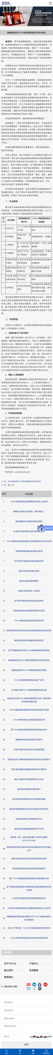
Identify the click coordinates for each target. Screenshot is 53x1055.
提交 (26, 1044)
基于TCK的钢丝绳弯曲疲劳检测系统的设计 (28, 730)
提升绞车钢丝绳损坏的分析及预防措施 (28, 799)
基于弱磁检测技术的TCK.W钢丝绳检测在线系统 (29, 650)
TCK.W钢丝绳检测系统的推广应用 (29, 680)
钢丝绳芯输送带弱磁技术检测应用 (29, 640)
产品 (19, 1052)
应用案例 (33, 970)
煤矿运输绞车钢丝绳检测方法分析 (29, 779)
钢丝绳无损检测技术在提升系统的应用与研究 (29, 809)
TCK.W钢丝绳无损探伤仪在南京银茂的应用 (29, 938)
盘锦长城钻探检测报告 (29, 581)
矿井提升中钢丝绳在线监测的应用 (29, 561)
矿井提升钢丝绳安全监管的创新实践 (29, 531)
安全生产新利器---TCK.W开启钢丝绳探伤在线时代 (29, 928)
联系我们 (8, 977)
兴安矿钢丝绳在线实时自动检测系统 (29, 749)
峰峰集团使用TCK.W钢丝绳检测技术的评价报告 (29, 660)
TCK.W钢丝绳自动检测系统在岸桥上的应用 (29, 501)
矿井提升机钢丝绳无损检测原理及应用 (28, 898)
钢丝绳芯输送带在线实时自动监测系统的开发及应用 (29, 630)
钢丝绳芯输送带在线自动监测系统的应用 (29, 858)
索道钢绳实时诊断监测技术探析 (29, 521)
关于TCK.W (10, 963)
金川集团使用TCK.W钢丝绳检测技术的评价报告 (24, 481)
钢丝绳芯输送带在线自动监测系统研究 (28, 868)
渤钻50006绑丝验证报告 (29, 571)
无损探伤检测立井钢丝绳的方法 (29, 819)
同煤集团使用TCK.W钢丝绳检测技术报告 (29, 670)
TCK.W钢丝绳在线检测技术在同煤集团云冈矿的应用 (29, 541)
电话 (6, 1052)
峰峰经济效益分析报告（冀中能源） (29, 511)
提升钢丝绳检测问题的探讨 (29, 789)
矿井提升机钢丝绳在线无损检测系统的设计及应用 (29, 908)
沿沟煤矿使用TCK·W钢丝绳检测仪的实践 (29, 690)
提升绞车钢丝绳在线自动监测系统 (29, 601)
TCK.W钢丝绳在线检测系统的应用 (29, 620)
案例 (33, 1052)
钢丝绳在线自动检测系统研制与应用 (29, 611)
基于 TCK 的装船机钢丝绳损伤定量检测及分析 (29, 878)
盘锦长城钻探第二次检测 (29, 591)
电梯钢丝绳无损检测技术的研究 (29, 739)
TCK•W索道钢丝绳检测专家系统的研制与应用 (29, 710)
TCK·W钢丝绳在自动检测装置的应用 (29, 720)
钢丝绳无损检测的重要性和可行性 (29, 829)
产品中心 (33, 963)
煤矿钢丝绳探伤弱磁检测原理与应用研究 (29, 769)
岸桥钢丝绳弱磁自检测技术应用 (29, 551)
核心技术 (8, 970)
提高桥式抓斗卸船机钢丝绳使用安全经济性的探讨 (29, 759)
